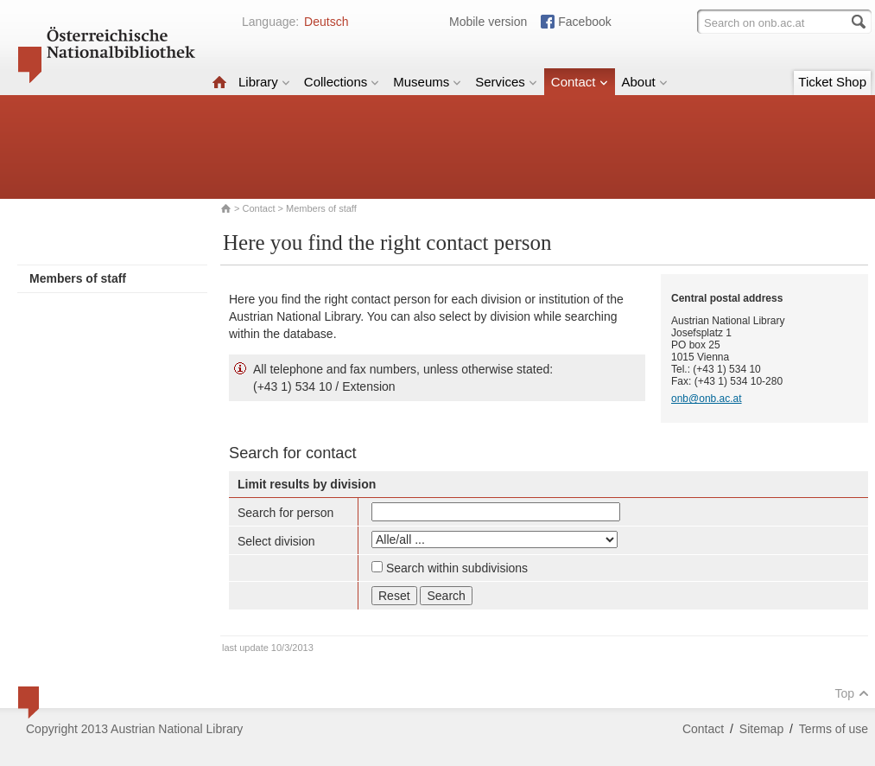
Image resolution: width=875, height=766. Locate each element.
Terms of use (833, 729)
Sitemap (761, 729)
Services (506, 81)
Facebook (584, 22)
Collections (341, 81)
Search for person (285, 513)
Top (851, 693)
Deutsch (326, 22)
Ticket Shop (832, 81)
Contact (579, 81)
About (645, 81)
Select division (276, 541)
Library (264, 81)
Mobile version (488, 22)
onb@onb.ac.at (706, 399)
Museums (427, 81)
